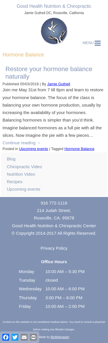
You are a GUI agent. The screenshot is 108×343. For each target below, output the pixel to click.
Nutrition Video (21, 174)
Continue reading (22, 142)
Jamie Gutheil (58, 84)
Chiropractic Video (24, 166)
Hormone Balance (79, 149)
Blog (11, 158)
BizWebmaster (60, 337)
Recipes (14, 181)
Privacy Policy (54, 248)
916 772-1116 (54, 202)
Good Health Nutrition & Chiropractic (54, 6)
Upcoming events (33, 149)
